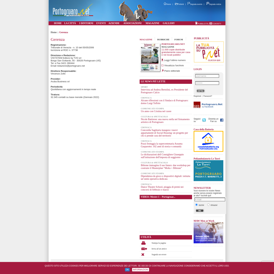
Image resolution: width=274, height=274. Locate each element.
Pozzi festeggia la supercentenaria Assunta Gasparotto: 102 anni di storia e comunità (161, 145)
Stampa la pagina (159, 243)
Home (167, 4)
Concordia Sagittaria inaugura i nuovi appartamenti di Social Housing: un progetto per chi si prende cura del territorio (164, 133)
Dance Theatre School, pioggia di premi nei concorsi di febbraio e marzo (162, 188)
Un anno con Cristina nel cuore (156, 111)
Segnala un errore (159, 254)
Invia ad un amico (159, 249)
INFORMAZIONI (140, 269)
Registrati (197, 96)
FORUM (178, 39)
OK (127, 269)
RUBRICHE (163, 39)
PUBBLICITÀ (203, 24)
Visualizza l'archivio (174, 65)
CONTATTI (216, 24)
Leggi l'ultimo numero (175, 60)
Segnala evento (195, 4)
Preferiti (179, 4)
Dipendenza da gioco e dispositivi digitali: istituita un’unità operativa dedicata (165, 177)
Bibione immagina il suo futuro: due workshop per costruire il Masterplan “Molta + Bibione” (165, 166)
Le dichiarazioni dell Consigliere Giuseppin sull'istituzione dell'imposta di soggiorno (162, 156)
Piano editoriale (172, 71)
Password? (207, 96)
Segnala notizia (213, 4)
